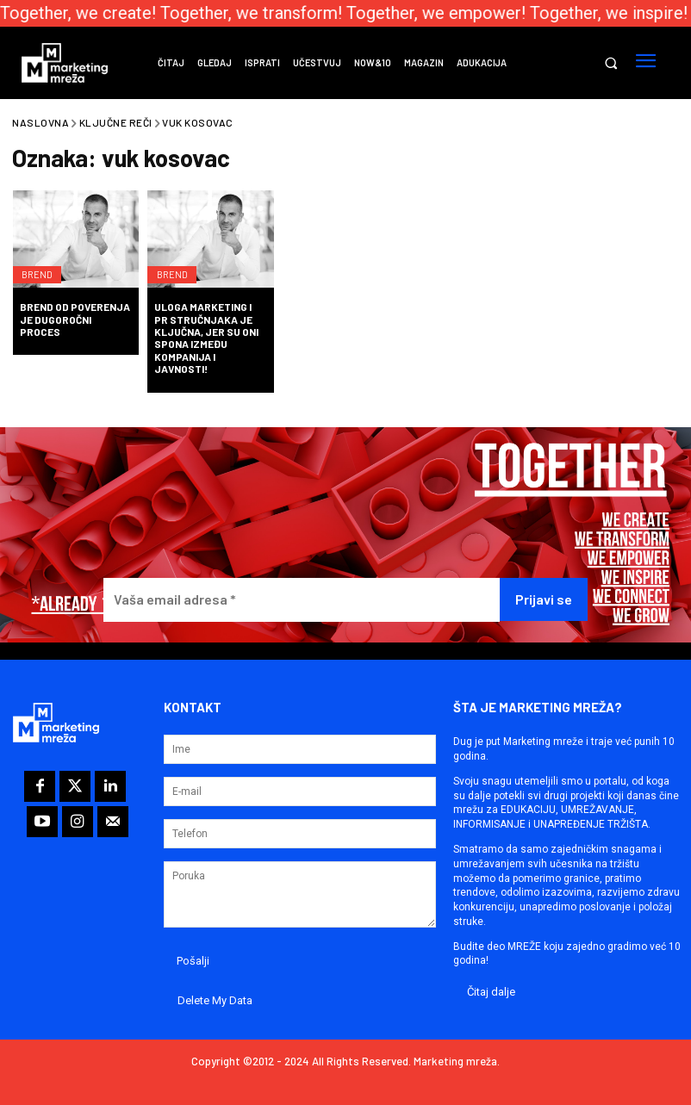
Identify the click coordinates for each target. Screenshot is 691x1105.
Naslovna (40, 122)
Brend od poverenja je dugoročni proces (75, 319)
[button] (610, 63)
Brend (42, 265)
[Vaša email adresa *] (301, 600)
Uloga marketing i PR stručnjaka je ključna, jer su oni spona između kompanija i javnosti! (206, 338)
